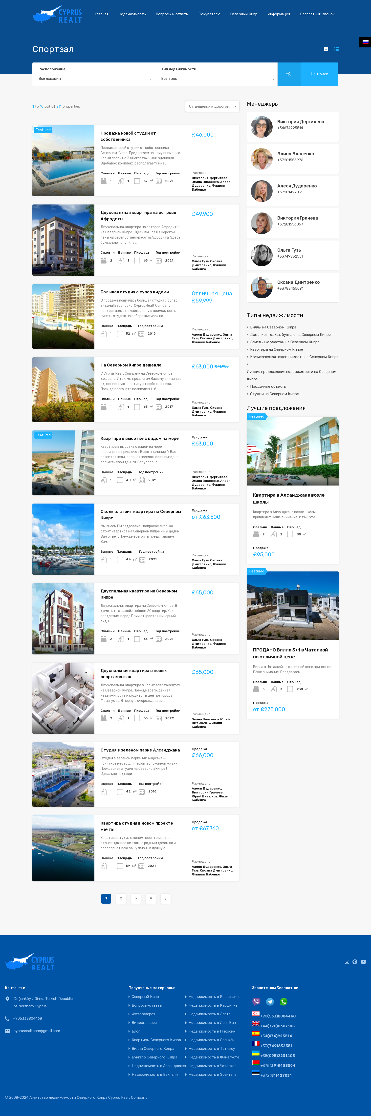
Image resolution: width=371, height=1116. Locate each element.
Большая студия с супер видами (135, 291)
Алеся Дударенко (297, 186)
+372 (276, 1075)
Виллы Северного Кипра (153, 1049)
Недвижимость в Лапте (210, 1014)
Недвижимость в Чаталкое (213, 1066)
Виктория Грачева (297, 218)
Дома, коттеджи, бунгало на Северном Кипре (290, 334)
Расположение (52, 69)
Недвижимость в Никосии (212, 1031)
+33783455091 (290, 288)
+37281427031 (290, 192)
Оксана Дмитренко (298, 282)
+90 (278, 1016)
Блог (136, 1031)
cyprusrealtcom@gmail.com (37, 1031)
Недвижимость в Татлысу (212, 1049)
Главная (102, 14)
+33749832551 (290, 256)
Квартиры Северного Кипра (156, 1040)
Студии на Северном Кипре (274, 394)
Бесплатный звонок (317, 14)
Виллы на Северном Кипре (273, 327)
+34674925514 (290, 128)
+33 (276, 1046)
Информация (278, 14)
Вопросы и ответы (172, 14)
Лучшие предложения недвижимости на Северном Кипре (291, 375)
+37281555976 (290, 160)
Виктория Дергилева (300, 121)
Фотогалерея (143, 1014)
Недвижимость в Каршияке (213, 1005)
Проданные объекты (268, 386)
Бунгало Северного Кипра (154, 1057)
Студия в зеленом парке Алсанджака (140, 750)
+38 (278, 1056)
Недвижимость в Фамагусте (214, 1057)
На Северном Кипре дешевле (131, 365)
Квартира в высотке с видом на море (140, 438)
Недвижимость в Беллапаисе (214, 997)
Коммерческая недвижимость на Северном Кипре (294, 357)
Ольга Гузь (289, 250)
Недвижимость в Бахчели (155, 1074)
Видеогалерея (144, 1023)
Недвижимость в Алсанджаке (158, 1066)
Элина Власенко (295, 154)
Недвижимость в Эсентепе (213, 1074)
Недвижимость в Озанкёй (212, 1040)
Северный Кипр (244, 14)
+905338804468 (27, 1018)
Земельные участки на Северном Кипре (285, 342)
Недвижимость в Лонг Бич (212, 1023)
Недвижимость (132, 14)
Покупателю (209, 14)
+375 (278, 1065)
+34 (276, 1036)
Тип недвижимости (178, 69)
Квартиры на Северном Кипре (276, 349)
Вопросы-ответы (147, 1005)
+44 (278, 1026)
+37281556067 (290, 224)
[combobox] (93, 80)
